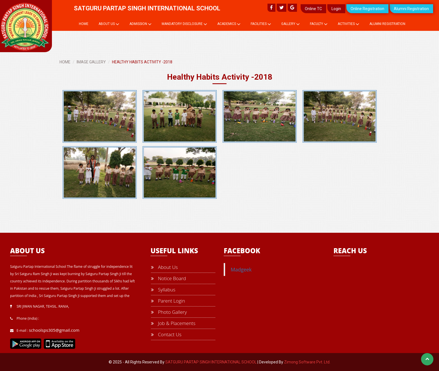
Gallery (290, 24)
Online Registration (367, 8)
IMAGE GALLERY (91, 62)
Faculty (319, 24)
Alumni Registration (411, 8)
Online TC (313, 8)
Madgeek (241, 269)
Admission (140, 24)
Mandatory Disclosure (184, 24)
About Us (109, 24)
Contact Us (166, 334)
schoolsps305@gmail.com (54, 330)
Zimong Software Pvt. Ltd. (307, 362)
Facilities (261, 24)
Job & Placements (173, 323)
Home (83, 24)
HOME (65, 62)
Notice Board (168, 278)
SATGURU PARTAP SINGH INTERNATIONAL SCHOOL (211, 362)
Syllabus (163, 289)
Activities (348, 24)
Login (336, 8)
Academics (229, 24)
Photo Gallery (169, 312)
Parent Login (168, 301)
